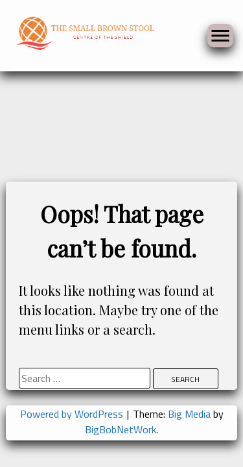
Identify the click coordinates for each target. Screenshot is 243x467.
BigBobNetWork (120, 429)
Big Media (189, 414)
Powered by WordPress (73, 414)
